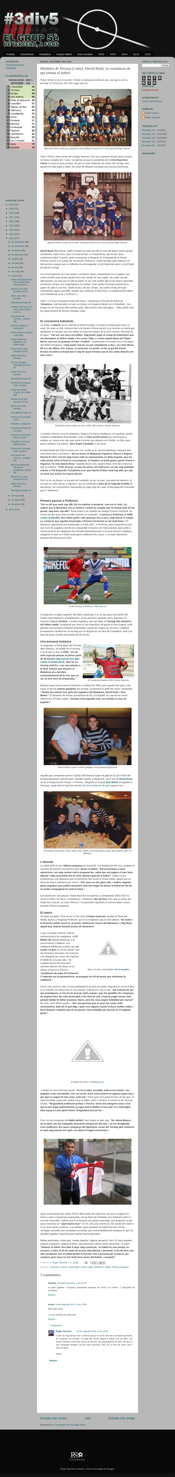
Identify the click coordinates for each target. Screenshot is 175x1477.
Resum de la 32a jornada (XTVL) (19, 478)
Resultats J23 (148, 141)
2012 (11, 238)
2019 (11, 208)
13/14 (124, 54)
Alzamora (55, 1267)
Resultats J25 (148, 134)
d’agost (15, 259)
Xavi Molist (112, 782)
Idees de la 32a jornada (18, 484)
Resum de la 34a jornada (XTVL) (19, 400)
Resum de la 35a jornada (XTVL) (19, 350)
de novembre (18, 246)
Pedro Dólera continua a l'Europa (22, 333)
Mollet (108, 1267)
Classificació (27, 54)
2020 (11, 204)
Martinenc (99, 1267)
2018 (11, 213)
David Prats (125, 779)
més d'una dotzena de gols (96, 785)
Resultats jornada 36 (21, 302)
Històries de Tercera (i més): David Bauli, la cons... (21, 309)
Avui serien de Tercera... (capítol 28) (20, 318)
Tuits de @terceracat (152, 101)
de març (16, 495)
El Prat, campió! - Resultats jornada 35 (20, 365)
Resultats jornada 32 (21, 490)
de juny (15, 267)
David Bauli (73, 1267)
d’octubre (16, 250)
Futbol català (87, 1267)
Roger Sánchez (60, 1262)
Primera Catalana (120, 1267)
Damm (64, 1267)
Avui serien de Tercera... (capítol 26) (20, 458)
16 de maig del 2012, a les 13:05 (71, 1304)
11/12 (148, 54)
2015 (11, 225)
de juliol (16, 263)
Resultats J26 (148, 130)
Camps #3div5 (64, 54)
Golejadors (45, 54)
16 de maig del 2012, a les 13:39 (92, 1331)
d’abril (15, 276)
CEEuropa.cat (100, 606)
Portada (10, 54)
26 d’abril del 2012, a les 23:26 (72, 1283)
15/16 (101, 54)
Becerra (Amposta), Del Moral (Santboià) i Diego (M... (21, 468)
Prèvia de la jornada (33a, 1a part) (20, 449)
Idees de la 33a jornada (18, 372)
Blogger (110, 1469)
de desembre (18, 242)
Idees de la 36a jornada (18, 297)
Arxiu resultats (85, 54)
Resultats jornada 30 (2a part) (21, 429)
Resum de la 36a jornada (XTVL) (19, 290)
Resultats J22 (148, 145)
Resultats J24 (148, 138)
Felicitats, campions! (21, 424)
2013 (11, 234)
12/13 (136, 54)
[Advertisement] (15, 174)
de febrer (16, 500)
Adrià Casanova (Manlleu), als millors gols (18, 342)
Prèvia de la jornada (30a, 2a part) (20, 436)
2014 (11, 230)
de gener (16, 504)
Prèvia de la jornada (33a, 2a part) (20, 384)
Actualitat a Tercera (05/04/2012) (20, 442)
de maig (16, 271)
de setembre (18, 254)
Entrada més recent (53, 1418)
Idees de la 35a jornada (18, 356)
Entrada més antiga (122, 1418)
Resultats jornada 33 (21, 378)
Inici (87, 1418)
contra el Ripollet (50, 517)
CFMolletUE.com (97, 1082)
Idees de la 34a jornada (18, 407)
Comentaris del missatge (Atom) (70, 1425)
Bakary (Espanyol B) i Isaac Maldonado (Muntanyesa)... (21, 282)
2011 (11, 509)
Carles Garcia (152, 113)
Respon (52, 1295)
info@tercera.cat (150, 90)
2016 (11, 221)
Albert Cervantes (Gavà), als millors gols (21, 392)
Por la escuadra (122, 969)
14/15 (113, 54)
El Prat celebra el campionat (19, 326)
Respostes (56, 1325)
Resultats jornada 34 (21, 412)
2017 (11, 217)
